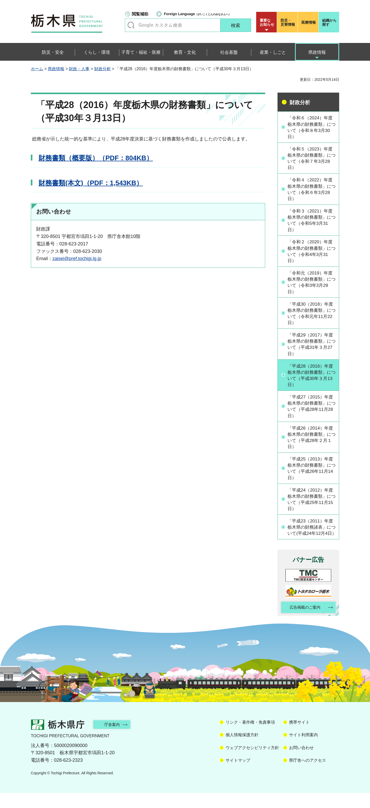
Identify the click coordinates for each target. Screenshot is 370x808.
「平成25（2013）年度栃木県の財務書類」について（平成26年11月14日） (312, 475)
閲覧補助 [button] (140, 14)
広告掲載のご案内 (304, 622)
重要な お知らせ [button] (267, 22)
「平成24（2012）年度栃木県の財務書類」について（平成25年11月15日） (312, 506)
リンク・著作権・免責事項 (250, 737)
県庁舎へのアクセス (307, 775)
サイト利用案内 (303, 750)
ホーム (37, 69)
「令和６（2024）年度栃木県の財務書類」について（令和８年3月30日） (311, 127)
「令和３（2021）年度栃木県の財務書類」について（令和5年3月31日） (311, 222)
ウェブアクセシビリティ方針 (252, 762)
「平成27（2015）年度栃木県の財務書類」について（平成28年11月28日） (312, 411)
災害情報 (288, 22)
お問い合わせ (301, 762)
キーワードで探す (131, 25)
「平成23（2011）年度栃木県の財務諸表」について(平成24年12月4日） (312, 538)
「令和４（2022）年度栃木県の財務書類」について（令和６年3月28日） (311, 190)
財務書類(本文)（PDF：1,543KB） (91, 183)
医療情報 (308, 22)
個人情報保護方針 (242, 750)
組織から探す (329, 22)
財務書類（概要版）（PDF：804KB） (96, 158)
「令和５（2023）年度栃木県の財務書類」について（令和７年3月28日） (311, 159)
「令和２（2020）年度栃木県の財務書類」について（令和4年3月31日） (311, 253)
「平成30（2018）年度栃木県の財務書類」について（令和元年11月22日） (312, 317)
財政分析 (102, 69)
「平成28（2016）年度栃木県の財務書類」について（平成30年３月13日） (312, 380)
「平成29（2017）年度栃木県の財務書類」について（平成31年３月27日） (312, 348)
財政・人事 (79, 69)
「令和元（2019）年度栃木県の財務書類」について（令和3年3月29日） (311, 285)
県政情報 (56, 69)
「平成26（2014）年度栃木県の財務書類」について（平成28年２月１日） (312, 443)
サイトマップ (238, 775)
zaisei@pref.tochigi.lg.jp (76, 258)
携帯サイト (299, 737)
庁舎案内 (114, 739)
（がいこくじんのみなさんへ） (197, 14)
